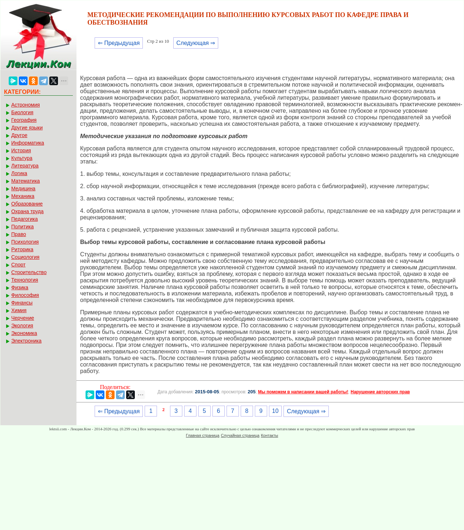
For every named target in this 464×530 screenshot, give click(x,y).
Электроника (26, 341)
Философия (25, 295)
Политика (22, 226)
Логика (19, 173)
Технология (24, 280)
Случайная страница (240, 435)
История (21, 150)
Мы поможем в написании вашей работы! (303, 391)
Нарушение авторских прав (380, 391)
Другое (19, 135)
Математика (25, 181)
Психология (25, 242)
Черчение (22, 318)
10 (275, 411)
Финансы (22, 303)
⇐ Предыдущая (119, 43)
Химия (18, 310)
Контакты (269, 435)
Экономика (24, 333)
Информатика (27, 143)
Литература (24, 166)
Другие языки (27, 128)
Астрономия (25, 105)
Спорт (18, 265)
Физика (19, 287)
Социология (25, 257)
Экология (22, 325)
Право (18, 234)
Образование (27, 204)
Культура (21, 158)
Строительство (28, 272)
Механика (22, 196)
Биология (22, 112)
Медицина (23, 188)
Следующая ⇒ (196, 43)
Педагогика (24, 219)
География (24, 120)
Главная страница (202, 435)
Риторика (22, 249)
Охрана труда (27, 211)
